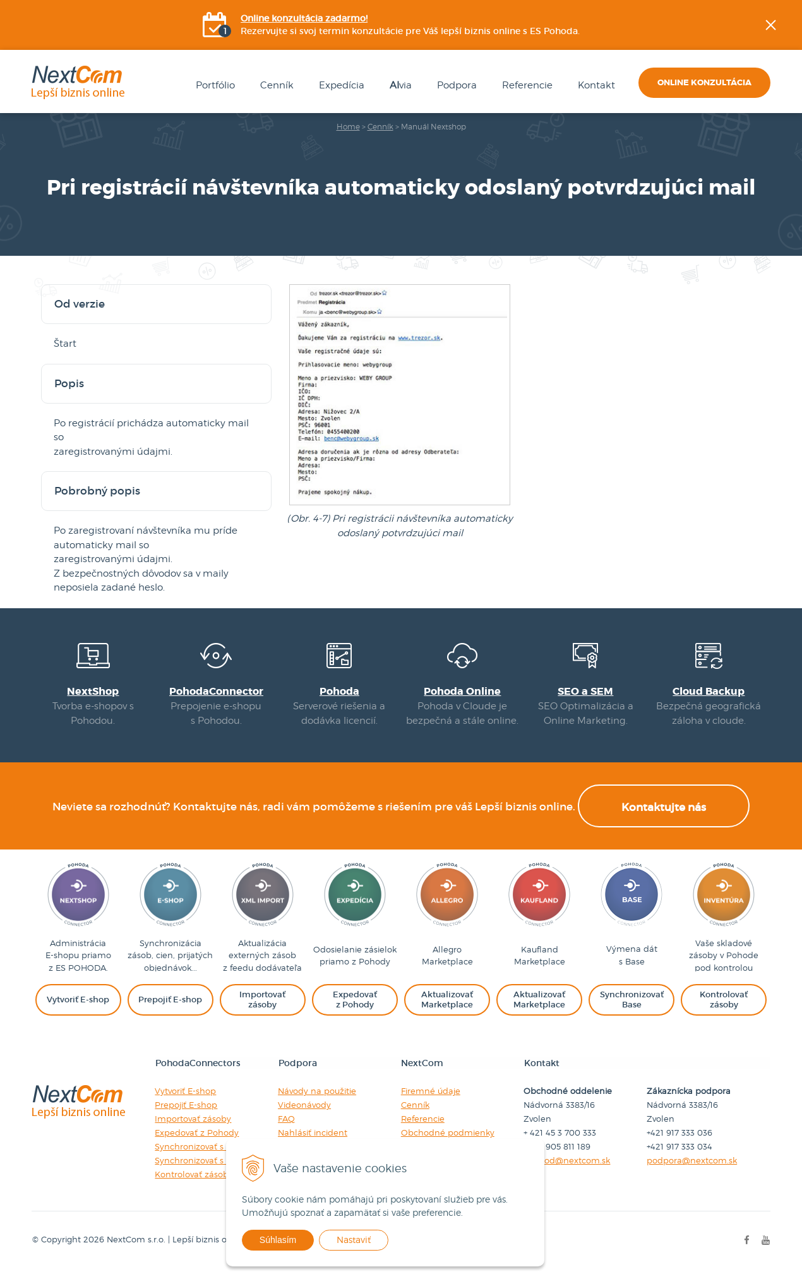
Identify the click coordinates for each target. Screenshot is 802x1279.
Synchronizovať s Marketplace (216, 1156)
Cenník (274, 86)
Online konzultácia (704, 83)
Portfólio (212, 86)
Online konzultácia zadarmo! (304, 19)
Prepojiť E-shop (186, 1115)
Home (348, 127)
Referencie (525, 86)
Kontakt (594, 86)
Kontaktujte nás (663, 817)
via (398, 86)
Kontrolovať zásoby (194, 1184)
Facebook (793, 154)
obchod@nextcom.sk (567, 1170)
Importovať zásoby (193, 1129)
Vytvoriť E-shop (185, 1101)
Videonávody (304, 1115)
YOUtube (793, 217)
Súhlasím (289, 1240)
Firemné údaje (430, 1101)
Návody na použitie (317, 1101)
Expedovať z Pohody (197, 1143)
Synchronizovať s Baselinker (211, 1170)
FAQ (286, 1129)
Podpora (454, 86)
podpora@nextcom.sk (692, 1170)
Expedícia (339, 86)
